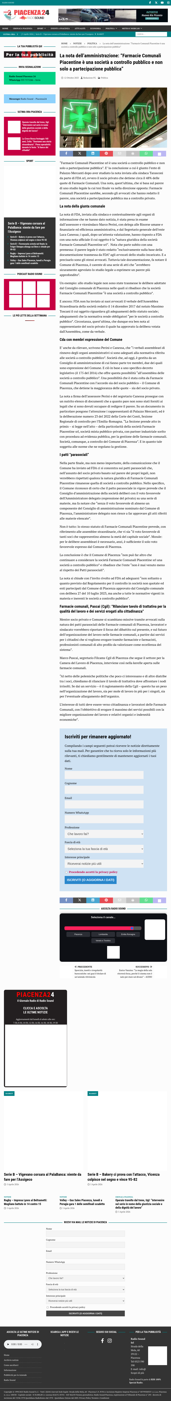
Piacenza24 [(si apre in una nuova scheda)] (41, 98)
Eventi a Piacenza (60, 28)
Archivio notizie (11, 1360)
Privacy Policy (85, 1398)
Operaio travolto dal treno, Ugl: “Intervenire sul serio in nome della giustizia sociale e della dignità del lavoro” (139, 1204)
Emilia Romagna (128, 934)
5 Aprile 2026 (13, 1184)
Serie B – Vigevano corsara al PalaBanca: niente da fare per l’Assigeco (26, 227)
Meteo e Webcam (131, 28)
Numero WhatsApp (77, 812)
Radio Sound (8, 3)
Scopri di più (137, 1372)
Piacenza (78, 934)
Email (68, 798)
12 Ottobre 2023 (71, 77)
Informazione (10, 1370)
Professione (72, 827)
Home (5, 28)
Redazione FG (89, 77)
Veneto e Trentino (103, 941)
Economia (95, 28)
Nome (68, 768)
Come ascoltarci (11, 1365)
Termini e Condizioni (100, 1398)
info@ (142, 1369)
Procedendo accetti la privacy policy (93, 872)
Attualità (80, 28)
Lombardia (103, 934)
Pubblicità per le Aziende (15, 1375)
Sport (40, 28)
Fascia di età (72, 842)
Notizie (77, 43)
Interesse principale (77, 857)
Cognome (71, 783)
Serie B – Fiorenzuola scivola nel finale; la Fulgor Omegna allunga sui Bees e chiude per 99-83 (30, 247)
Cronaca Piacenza (22, 28)
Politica (110, 28)
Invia (38, 79)
